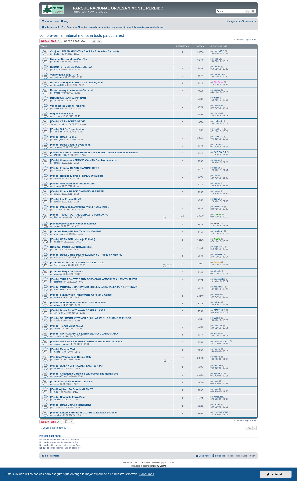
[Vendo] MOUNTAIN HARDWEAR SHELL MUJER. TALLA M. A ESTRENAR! (94, 287)
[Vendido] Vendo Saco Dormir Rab (70, 357)
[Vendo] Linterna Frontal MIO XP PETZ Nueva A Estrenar (83, 412)
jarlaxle (57, 297)
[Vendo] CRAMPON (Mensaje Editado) (72, 239)
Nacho (217, 239)
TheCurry (218, 82)
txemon (57, 147)
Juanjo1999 (59, 85)
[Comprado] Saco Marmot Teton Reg (71, 381)
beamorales (59, 282)
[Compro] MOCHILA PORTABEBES (70, 247)
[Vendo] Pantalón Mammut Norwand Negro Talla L (79, 206)
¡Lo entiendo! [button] (275, 474)
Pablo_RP (58, 132)
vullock (57, 321)
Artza (56, 100)
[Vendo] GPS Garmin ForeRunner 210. (72, 183)
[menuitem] (64, 21)
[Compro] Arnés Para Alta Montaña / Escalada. (77, 262)
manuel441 (219, 51)
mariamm (58, 77)
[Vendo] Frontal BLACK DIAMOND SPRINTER (77, 191)
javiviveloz (58, 234)
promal (217, 404)
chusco (57, 116)
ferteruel (218, 397)
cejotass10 (219, 247)
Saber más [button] (146, 474)
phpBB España (159, 466)
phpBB (141, 462)
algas (56, 226)
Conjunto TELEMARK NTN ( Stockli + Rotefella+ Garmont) (84, 51)
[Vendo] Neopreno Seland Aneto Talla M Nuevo (78, 302)
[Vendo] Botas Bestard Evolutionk (70, 144)
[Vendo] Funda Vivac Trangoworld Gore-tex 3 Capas (81, 294)
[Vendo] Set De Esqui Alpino (67, 129)
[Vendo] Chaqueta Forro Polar (68, 397)
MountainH (59, 289)
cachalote (62, 124)
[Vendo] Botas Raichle (63, 136)
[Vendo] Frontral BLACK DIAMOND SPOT (74, 168)
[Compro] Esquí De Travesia (67, 271)
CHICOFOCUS (221, 412)
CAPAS (217, 214)
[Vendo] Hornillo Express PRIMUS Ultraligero (76, 175)
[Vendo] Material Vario (63, 349)
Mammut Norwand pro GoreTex (68, 59)
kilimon (217, 333)
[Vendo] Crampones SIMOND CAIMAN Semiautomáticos (83, 160)
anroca (57, 69)
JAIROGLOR (60, 155)
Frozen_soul (59, 265)
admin (217, 223)
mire (56, 384)
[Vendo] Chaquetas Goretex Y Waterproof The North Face (84, 373)
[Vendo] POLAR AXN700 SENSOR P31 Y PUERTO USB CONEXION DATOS (94, 152)
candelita (58, 336)
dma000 (218, 365)
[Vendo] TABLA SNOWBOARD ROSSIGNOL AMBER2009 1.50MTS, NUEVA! (94, 279)
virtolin (57, 368)
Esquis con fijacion (61, 113)
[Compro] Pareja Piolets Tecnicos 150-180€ (75, 231)
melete (57, 352)
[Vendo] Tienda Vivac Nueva (66, 325)
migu (216, 381)
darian (57, 163)
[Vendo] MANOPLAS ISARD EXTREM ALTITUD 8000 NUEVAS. (86, 341)
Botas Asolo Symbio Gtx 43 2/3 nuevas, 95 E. (76, 82)
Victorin (57, 274)
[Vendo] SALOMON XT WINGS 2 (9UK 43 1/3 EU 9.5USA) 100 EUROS (90, 318)
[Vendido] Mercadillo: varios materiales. (73, 223)
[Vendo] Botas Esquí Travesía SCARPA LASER (77, 310)
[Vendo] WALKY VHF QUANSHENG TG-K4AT (76, 365)
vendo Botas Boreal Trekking (67, 105)
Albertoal (58, 217)
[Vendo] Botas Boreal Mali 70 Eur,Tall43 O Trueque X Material (86, 254)
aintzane (58, 242)
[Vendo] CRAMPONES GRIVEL (68, 121)
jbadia (56, 54)
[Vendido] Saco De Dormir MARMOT (71, 389)
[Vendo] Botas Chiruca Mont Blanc (70, 404)
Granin (217, 262)
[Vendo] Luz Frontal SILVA (65, 199)
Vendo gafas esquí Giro (64, 74)
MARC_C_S (59, 313)
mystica (57, 415)
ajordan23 (58, 376)
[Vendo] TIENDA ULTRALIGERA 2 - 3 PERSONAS (79, 214)
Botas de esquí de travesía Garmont (71, 90)
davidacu (58, 328)
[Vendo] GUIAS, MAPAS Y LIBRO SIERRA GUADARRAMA (84, 333)
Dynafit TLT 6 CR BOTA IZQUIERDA (71, 66)
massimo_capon (61, 344)
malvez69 (58, 108)
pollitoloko (58, 209)
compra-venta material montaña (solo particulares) (81, 35)
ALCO (56, 249)
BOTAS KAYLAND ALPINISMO (68, 98)
